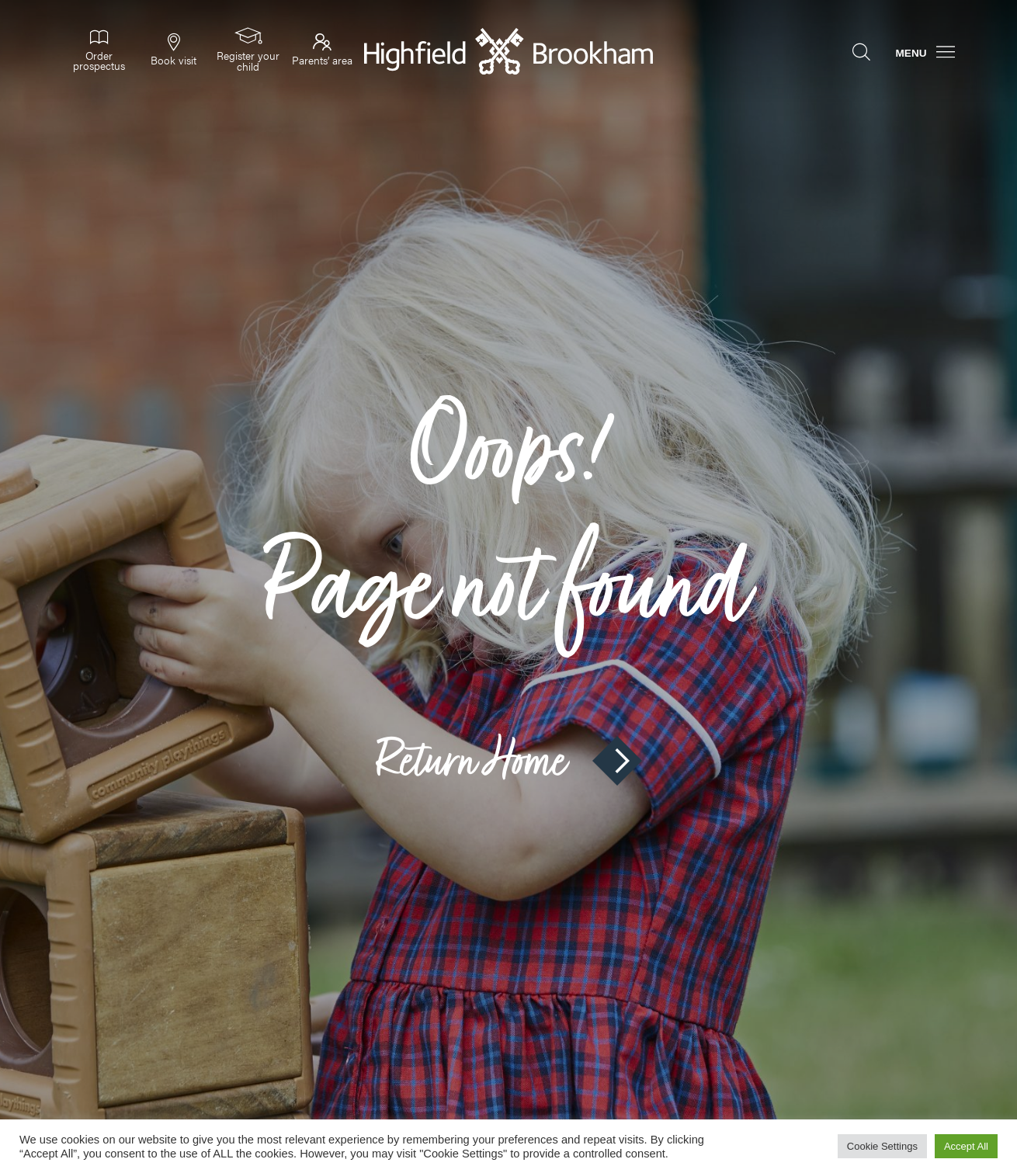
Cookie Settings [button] (882, 1146)
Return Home (508, 761)
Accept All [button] (966, 1146)
